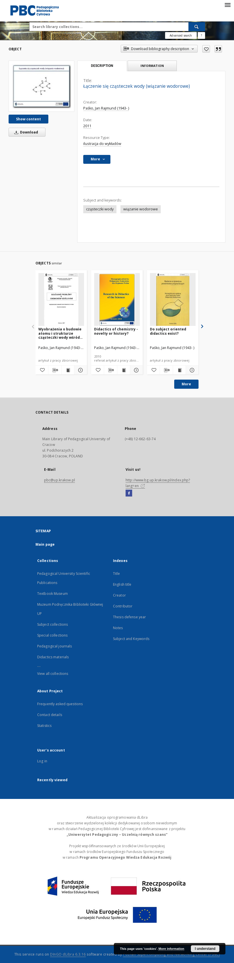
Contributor (122, 606)
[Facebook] (129, 493)
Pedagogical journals (54, 646)
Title (116, 573)
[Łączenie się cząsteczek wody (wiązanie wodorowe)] (41, 86)
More (186, 384)
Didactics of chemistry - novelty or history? (116, 331)
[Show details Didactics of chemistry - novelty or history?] (135, 370)
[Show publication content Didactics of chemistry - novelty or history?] (123, 370)
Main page (45, 544)
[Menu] (227, 4)
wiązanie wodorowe (140, 209)
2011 (87, 125)
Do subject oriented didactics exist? (168, 331)
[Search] (197, 26)
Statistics (44, 725)
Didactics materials (53, 657)
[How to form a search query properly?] (201, 35)
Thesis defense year (129, 617)
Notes (118, 627)
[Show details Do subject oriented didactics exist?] (191, 370)
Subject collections (52, 624)
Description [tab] (102, 66)
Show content (28, 119)
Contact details (49, 714)
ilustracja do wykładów (102, 143)
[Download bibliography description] (54, 370)
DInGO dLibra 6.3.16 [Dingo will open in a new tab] (68, 954)
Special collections (52, 635)
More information (171, 948)
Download (25, 132)
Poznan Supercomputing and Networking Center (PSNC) (171, 954)
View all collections (52, 673)
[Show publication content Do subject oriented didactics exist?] (179, 370)
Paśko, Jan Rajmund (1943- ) (106, 108)
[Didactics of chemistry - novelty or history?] (117, 299)
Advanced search (181, 35)
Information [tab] (152, 65)
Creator (119, 595)
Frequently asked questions (60, 703)
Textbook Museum (52, 593)
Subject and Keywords (131, 638)
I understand (205, 949)
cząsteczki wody (100, 209)
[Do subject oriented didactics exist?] (172, 299)
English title (122, 584)
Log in (42, 761)
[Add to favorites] (206, 49)
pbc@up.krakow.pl (59, 480)
